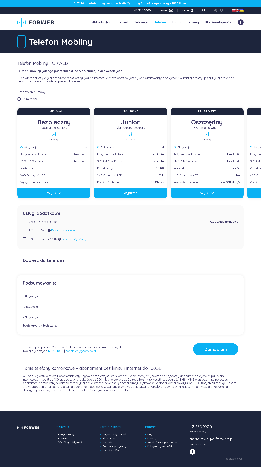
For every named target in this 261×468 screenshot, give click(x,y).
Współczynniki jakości (70, 442)
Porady (151, 438)
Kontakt (107, 442)
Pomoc (177, 22)
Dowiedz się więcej (63, 230)
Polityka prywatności (159, 446)
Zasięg (193, 22)
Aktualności (101, 22)
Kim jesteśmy (66, 434)
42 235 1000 (55, 351)
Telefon (160, 22)
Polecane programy (115, 446)
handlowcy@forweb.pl (80, 351)
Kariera (62, 438)
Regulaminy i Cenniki (115, 434)
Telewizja (141, 22)
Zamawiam (213, 349)
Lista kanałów (111, 450)
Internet (122, 22)
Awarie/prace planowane (162, 442)
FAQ (149, 434)
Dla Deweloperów (218, 22)
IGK (241, 459)
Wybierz (54, 193)
